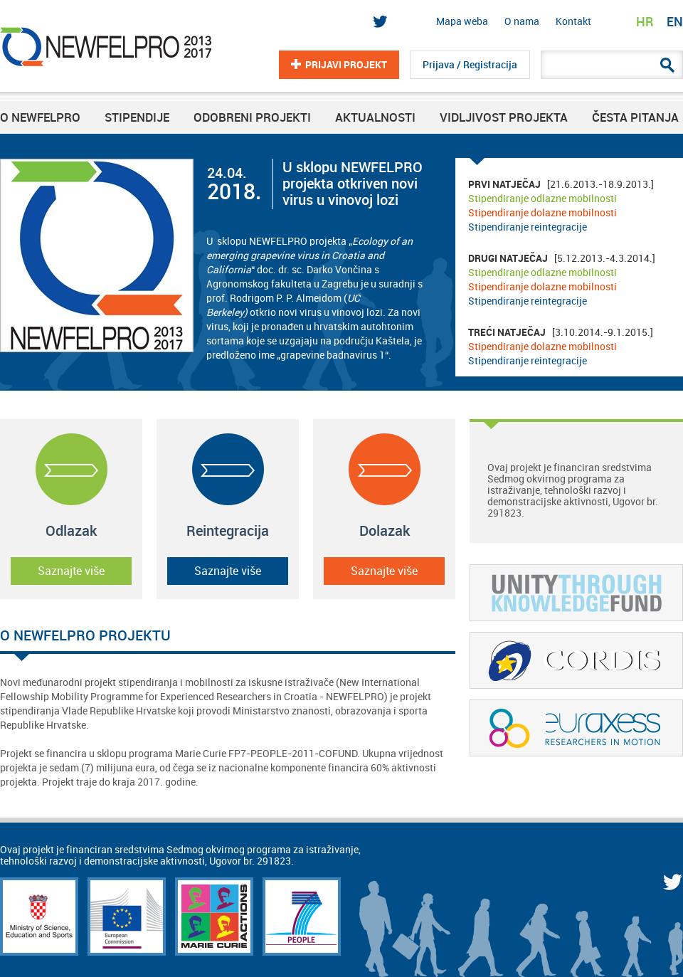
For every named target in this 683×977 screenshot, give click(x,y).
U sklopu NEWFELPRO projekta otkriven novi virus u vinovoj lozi (352, 183)
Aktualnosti (375, 117)
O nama (521, 21)
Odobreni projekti (252, 117)
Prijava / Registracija (470, 64)
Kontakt (573, 21)
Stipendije (137, 117)
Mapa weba (462, 21)
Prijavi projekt (346, 64)
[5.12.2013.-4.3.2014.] (561, 280)
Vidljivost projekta (504, 117)
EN (675, 21)
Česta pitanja (635, 117)
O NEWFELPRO (40, 117)
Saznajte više (71, 571)
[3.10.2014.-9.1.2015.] (560, 346)
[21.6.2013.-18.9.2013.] (561, 206)
